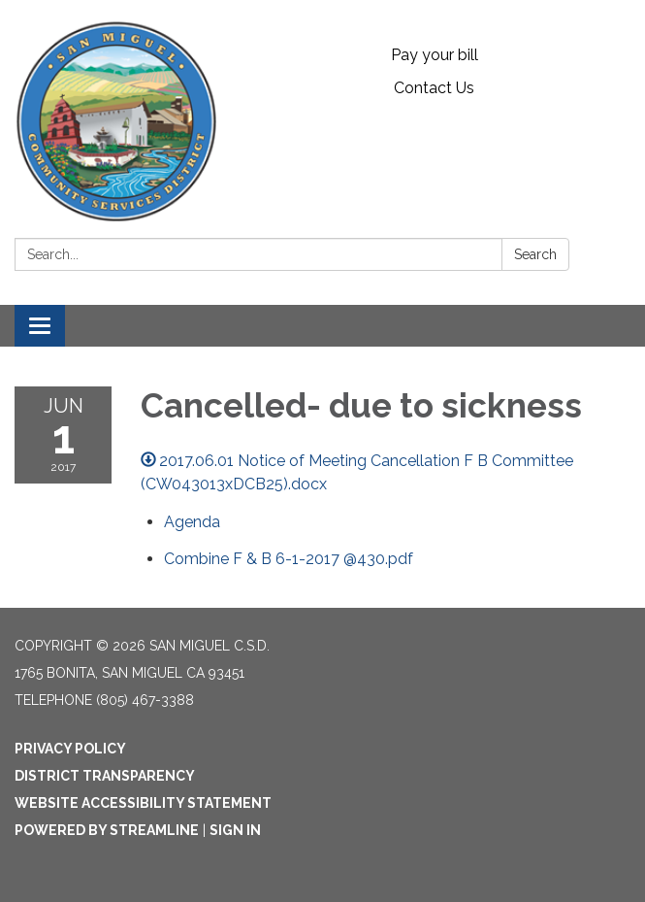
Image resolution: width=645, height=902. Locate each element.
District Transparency (105, 776)
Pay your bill (434, 55)
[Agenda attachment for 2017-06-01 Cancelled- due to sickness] (192, 522)
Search (535, 254)
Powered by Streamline (107, 830)
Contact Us (434, 88)
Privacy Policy (70, 748)
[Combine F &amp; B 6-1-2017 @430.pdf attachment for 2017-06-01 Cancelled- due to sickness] (288, 559)
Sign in (235, 830)
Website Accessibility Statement (143, 803)
